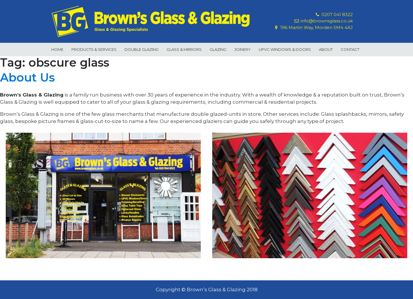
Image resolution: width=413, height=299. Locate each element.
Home (57, 49)
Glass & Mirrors (184, 49)
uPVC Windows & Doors (285, 49)
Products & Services (93, 49)
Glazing (218, 49)
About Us (27, 77)
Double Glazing (141, 49)
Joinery (242, 49)
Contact (350, 49)
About (326, 49)
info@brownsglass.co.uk (327, 21)
